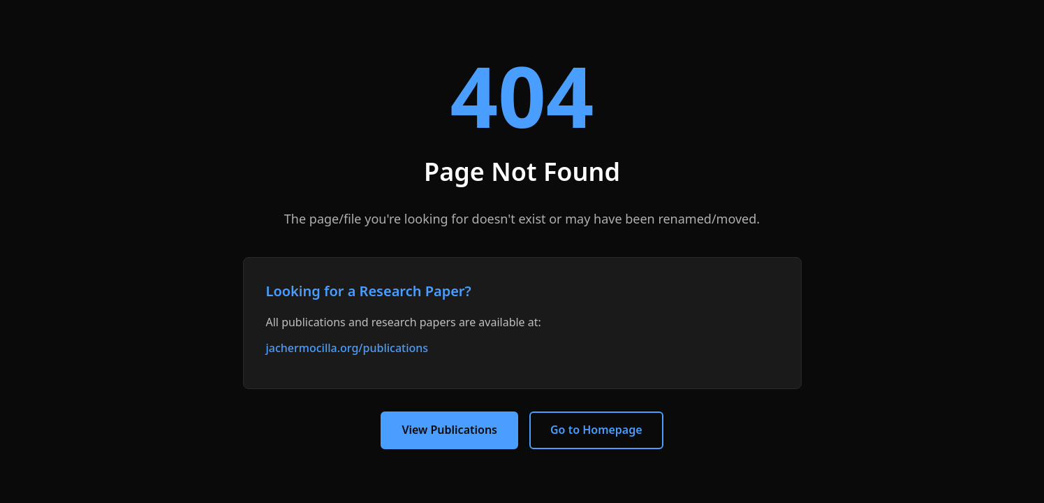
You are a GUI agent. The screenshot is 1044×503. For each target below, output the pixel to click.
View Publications (449, 429)
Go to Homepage (596, 429)
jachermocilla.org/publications (347, 348)
